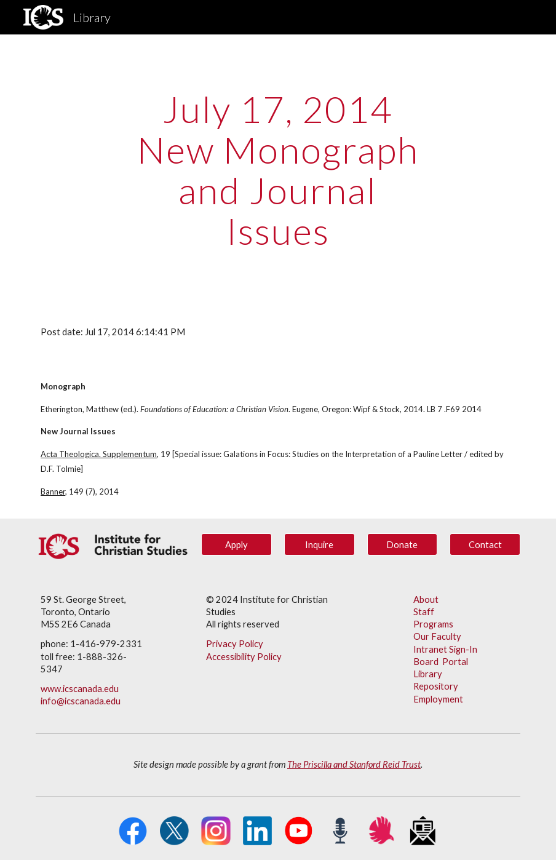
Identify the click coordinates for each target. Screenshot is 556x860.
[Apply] (236, 544)
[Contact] (484, 544)
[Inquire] (319, 544)
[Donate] (402, 544)
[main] (278, 170)
